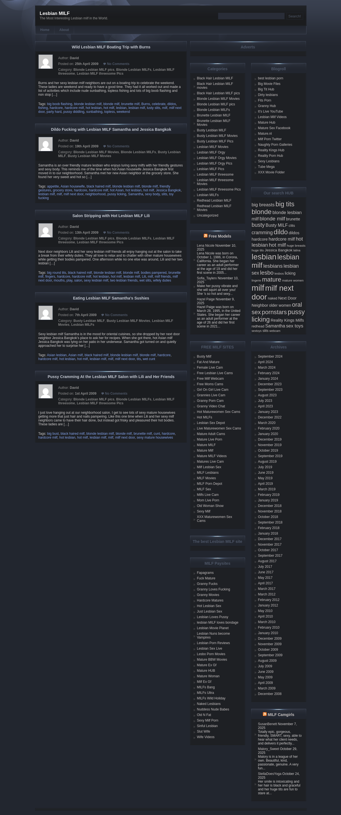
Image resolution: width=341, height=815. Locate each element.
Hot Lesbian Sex (209, 606)
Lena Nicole (205, 246)
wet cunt (149, 359)
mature (271, 279)
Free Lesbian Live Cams (215, 373)
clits (292, 225)
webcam (274, 330)
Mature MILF (206, 445)
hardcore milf (74, 108)
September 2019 (270, 456)
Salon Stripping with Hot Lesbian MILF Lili (111, 215)
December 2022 (270, 417)
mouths (59, 280)
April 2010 (265, 616)
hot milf (109, 108)
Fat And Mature (208, 362)
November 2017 (270, 544)
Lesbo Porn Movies (211, 654)
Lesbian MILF (55, 13)
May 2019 (265, 478)
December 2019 (270, 439)
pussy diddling (73, 112)
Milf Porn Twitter (270, 139)
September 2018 (270, 522)
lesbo (267, 272)
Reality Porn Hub (270, 156)
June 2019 (266, 473)
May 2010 (265, 611)
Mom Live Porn (208, 500)
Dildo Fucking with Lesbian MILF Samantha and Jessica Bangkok (111, 129)
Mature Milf (205, 450)
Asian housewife (73, 186)
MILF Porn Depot (209, 484)
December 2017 (270, 539)
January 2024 (268, 379)
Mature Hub (267, 122)
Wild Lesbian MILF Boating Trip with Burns (111, 47)
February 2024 (269, 373)
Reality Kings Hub (271, 150)
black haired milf (98, 186)
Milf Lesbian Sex (209, 467)
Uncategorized (207, 215)
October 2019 (268, 450)
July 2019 (265, 467)
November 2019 (270, 445)
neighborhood (95, 194)
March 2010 (267, 622)
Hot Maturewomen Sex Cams (218, 412)
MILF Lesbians (208, 473)
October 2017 (268, 550)
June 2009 (266, 672)
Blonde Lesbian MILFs (133, 70)
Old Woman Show (210, 506)
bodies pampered (154, 273)
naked (272, 298)
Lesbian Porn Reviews (213, 643)
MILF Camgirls (281, 714)
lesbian (121, 108)
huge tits (258, 250)
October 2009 (268, 650)
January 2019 (268, 500)
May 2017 (265, 578)
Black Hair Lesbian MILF (215, 78)
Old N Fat (204, 715)
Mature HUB (206, 671)
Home (44, 30)
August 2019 (267, 462)
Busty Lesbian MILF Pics (215, 141)
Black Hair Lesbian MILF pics (218, 93)
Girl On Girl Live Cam (213, 390)
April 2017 (265, 583)
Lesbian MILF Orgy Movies (217, 158)
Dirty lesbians (268, 95)
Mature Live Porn (209, 439)
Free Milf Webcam (210, 379)
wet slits (145, 280)
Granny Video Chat (211, 406)
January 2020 (268, 434)
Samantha (135, 194)
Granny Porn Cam (210, 401)
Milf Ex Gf (204, 682)
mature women (292, 280)
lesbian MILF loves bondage (217, 622)
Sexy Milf (204, 511)
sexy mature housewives (155, 437)
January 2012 (268, 605)
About (64, 30)
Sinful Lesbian (207, 726)
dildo (281, 232)
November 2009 (270, 644)
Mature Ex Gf (207, 665)
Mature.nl (265, 134)
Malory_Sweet (268, 749)
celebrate (158, 104)
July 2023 (265, 401)
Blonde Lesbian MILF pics (94, 70)
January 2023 (268, 412)
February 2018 (269, 528)
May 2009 (265, 677)
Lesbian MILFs (82, 325)
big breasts (263, 204)
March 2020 (267, 423)
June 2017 (266, 572)
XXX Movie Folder (271, 172)
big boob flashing (59, 104)
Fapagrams (205, 573)
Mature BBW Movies (212, 660)
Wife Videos (206, 737)
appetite (53, 186)
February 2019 (269, 495)
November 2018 (270, 511)
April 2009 (265, 683)
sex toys (294, 326)
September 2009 (270, 655)
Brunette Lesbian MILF (213, 115)
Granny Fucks (207, 584)
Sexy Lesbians (269, 161)
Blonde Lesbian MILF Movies (96, 152)
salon (78, 280)
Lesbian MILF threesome (215, 174)
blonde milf (111, 104)
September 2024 (270, 356)
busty (258, 225)
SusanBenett (267, 724)
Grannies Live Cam (211, 395)
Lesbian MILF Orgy (211, 152)
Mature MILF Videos (212, 456)
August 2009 (267, 661)
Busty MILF (277, 225)
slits (164, 194)
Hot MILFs (204, 417)
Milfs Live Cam (208, 495)
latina (296, 250)
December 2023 (270, 384)
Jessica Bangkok (168, 190)
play (69, 280)
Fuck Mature (206, 578)
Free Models (220, 236)
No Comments (118, 64)
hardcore (56, 108)
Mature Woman (208, 676)
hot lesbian (94, 108)
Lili (144, 276)
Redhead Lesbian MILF (214, 200)
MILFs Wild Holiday (211, 698)
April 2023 (265, 406)
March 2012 (267, 594)
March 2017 (267, 589)
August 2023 (267, 395)
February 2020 (269, 428)
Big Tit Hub (266, 89)
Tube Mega (266, 167)
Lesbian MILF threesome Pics (100, 73)
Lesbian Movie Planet (213, 628)
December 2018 (270, 506)
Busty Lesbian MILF (89, 321)
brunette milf (130, 104)
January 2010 (268, 633)
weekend (123, 112)
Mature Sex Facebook (274, 128)
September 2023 (270, 390)
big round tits (56, 273)
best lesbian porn (270, 78)
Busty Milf (204, 356)
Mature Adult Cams (211, 434)
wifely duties (162, 280)
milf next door (73, 194)
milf (164, 108)
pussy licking (116, 194)
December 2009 (270, 638)
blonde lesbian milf (87, 104)
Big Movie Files (269, 84)
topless (109, 112)
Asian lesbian (57, 355)
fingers (50, 276)
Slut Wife (203, 731)
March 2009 (267, 688)
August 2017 (267, 561)
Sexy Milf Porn (207, 720)
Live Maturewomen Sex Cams (219, 428)
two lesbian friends (123, 280)
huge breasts (296, 245)
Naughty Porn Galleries (275, 145)
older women (280, 305)
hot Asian (117, 190)
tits (139, 359)
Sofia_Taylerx (207, 278)
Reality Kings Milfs (287, 320)
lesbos (279, 273)
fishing (43, 108)
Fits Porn (264, 100)
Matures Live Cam (210, 462)
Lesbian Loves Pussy (212, 617)
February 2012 (269, 600)
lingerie (256, 280)
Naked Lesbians (209, 704)
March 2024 (267, 367)
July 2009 (265, 666)
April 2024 (265, 362)
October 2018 (268, 517)
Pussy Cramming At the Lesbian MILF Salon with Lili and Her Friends (111, 376)
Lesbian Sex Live (209, 648)
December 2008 (270, 694)
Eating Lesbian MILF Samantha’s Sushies (111, 298)
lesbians (273, 266)
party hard (54, 112)
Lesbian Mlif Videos (272, 117)
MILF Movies (206, 478)
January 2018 (268, 533)
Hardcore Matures (210, 600)
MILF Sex (204, 489)
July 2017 (265, 567)
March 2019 (267, 489)
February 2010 (269, 627)
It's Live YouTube (270, 111)
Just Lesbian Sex (209, 611)
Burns (145, 104)
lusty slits (153, 108)
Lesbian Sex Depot (211, 423)
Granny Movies (208, 595)
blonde (262, 211)
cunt (157, 434)
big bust (53, 434)
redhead (258, 326)
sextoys (257, 330)
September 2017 (270, 556)
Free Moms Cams (210, 384)
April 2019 (265, 484)
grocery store (62, 190)
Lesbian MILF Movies (213, 147)
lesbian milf (136, 108)
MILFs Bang (206, 687)
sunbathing (94, 112)
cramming (262, 232)
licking (290, 273)
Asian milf (75, 355)
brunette (293, 219)
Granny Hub (267, 106)
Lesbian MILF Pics (210, 169)
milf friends (163, 276)
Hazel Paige (206, 299)
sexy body (152, 194)
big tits (285, 204)
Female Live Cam (210, 367)
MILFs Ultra (205, 693)
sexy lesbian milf (96, 280)
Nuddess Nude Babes (213, 709)
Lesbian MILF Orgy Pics (214, 163)
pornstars (274, 312)
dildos (171, 104)
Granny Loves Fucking (213, 589)
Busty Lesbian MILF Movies (89, 156)
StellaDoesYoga (270, 774)
